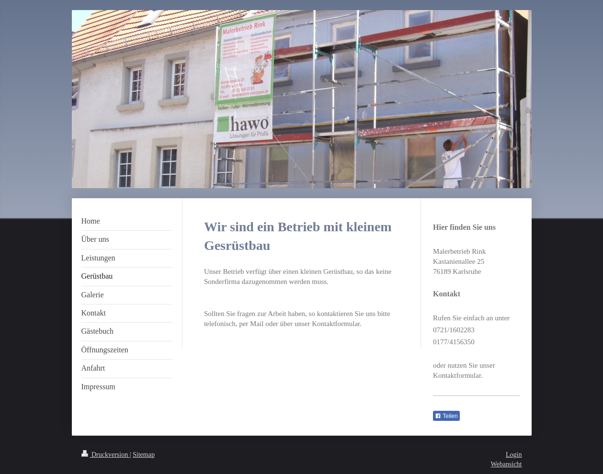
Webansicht (506, 464)
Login (514, 454)
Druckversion (105, 454)
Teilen (446, 416)
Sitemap (144, 454)
